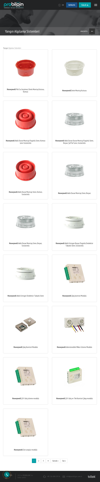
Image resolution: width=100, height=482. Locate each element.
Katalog (71, 5)
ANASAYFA (84, 31)
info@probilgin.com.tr (74, 476)
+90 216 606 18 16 (53, 476)
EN (61, 5)
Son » (64, 461)
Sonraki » (55, 461)
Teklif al (85, 5)
